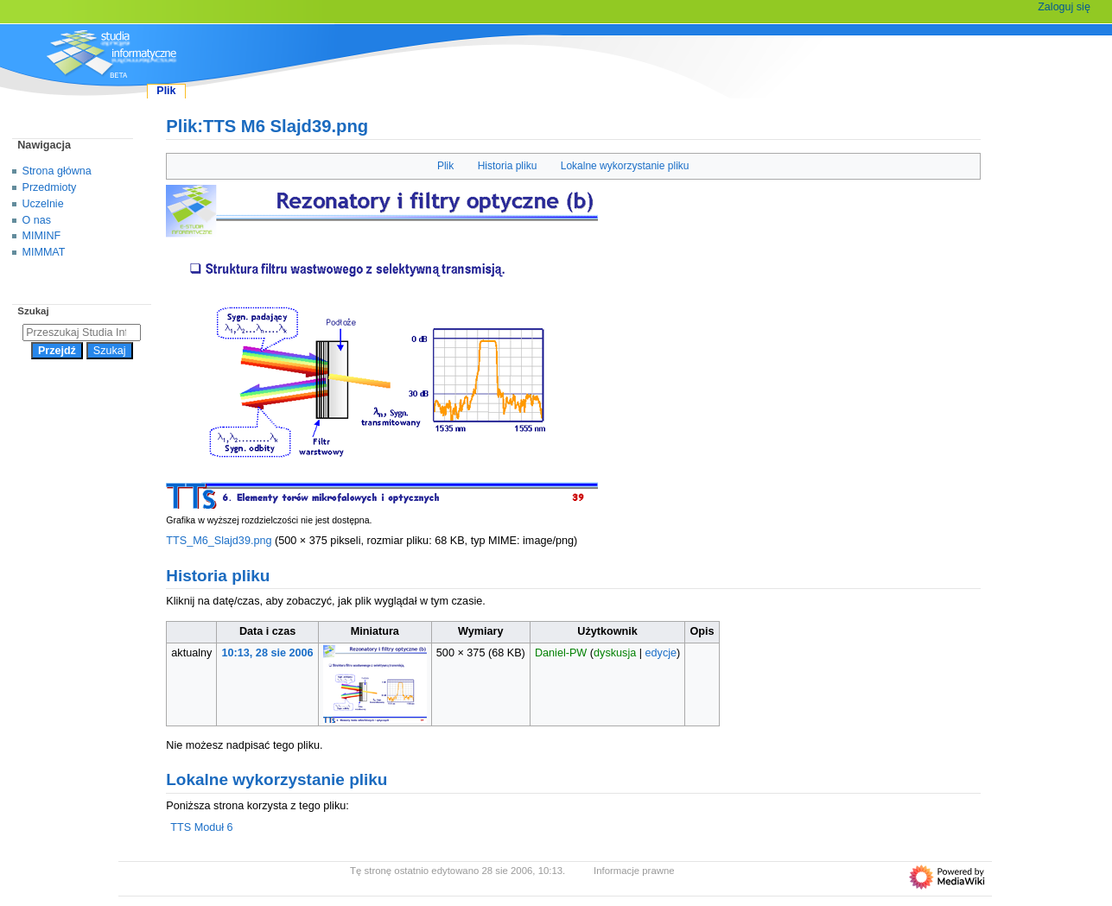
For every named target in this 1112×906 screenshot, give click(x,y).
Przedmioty (49, 187)
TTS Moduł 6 (201, 827)
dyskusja (615, 653)
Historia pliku (507, 166)
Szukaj (32, 311)
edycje (661, 653)
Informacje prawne (634, 870)
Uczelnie (43, 204)
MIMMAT (44, 252)
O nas (36, 220)
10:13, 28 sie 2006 (268, 653)
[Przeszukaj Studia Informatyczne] (81, 332)
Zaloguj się (1064, 7)
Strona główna (57, 171)
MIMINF (41, 236)
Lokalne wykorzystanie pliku (625, 166)
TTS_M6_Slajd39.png (218, 541)
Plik (445, 166)
